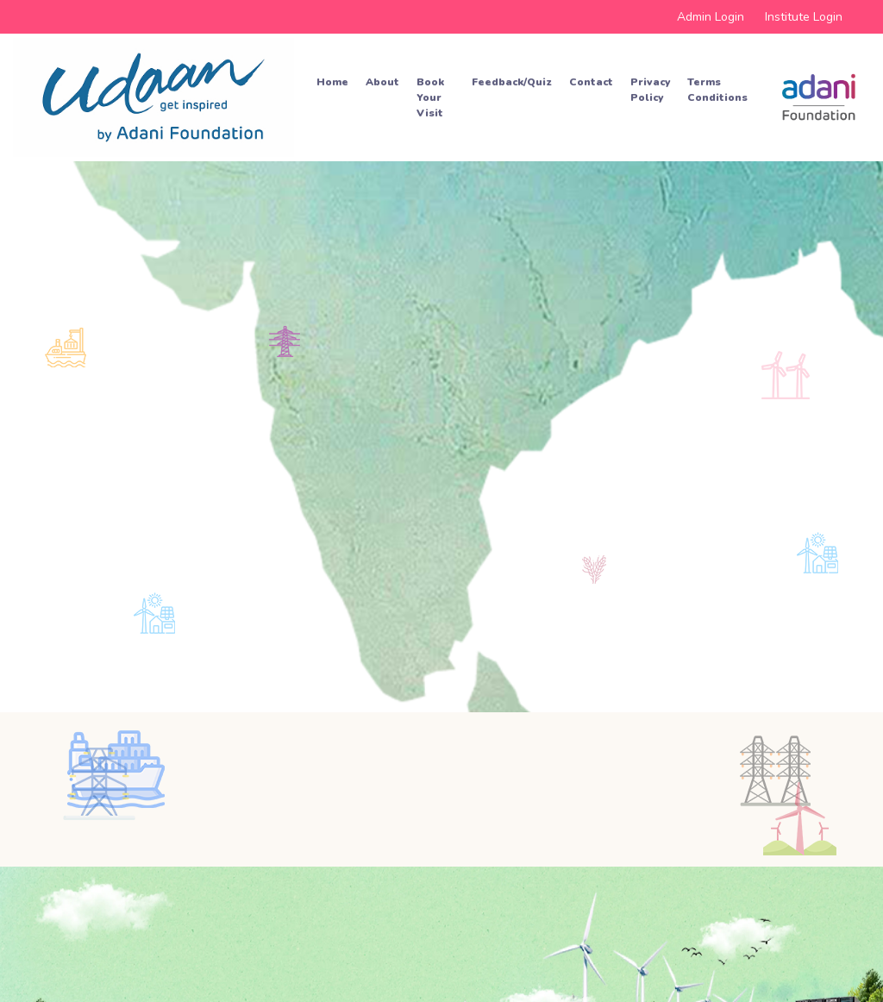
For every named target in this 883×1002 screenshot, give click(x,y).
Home (332, 82)
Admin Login (710, 17)
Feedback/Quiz (512, 82)
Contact (591, 82)
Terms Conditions (717, 89)
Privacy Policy (650, 89)
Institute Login (803, 17)
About (382, 82)
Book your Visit (430, 97)
